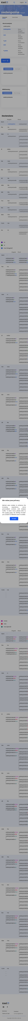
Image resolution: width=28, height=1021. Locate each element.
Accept (14, 518)
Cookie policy (9, 513)
